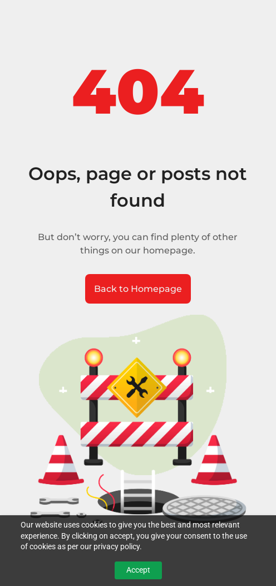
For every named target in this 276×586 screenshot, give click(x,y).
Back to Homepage (138, 289)
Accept (138, 569)
